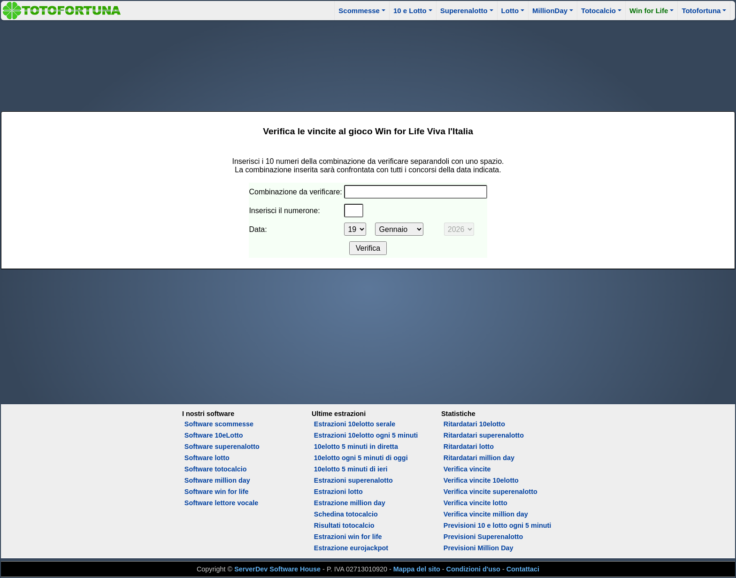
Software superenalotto (222, 446)
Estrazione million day (349, 503)
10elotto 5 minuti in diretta (356, 446)
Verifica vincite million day (486, 514)
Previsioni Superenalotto (483, 536)
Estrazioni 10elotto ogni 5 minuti (366, 435)
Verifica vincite (467, 469)
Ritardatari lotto (469, 446)
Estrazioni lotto (338, 491)
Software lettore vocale (221, 503)
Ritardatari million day (479, 458)
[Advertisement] (368, 64)
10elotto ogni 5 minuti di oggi (361, 458)
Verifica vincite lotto (475, 503)
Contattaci (522, 569)
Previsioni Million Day (479, 548)
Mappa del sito (416, 569)
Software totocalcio (215, 469)
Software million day (217, 480)
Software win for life (216, 491)
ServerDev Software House (277, 569)
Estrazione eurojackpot (351, 548)
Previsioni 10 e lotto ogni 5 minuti (497, 525)
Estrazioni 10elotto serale (355, 424)
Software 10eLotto (213, 435)
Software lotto (207, 458)
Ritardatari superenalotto (484, 435)
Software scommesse (218, 424)
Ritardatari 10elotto (474, 424)
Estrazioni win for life (348, 536)
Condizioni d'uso (473, 569)
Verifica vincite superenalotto (490, 491)
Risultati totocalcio (344, 525)
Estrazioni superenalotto (353, 480)
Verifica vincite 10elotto (481, 480)
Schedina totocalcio (346, 514)
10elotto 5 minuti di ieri (351, 469)
